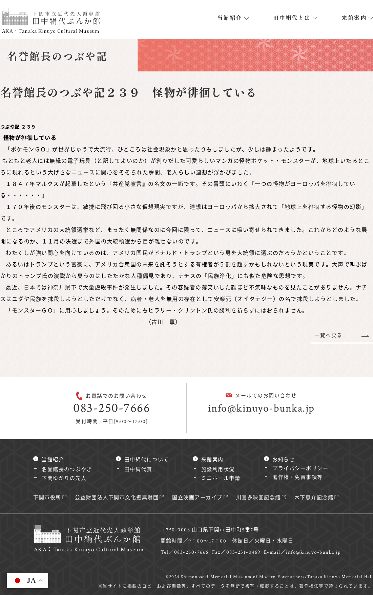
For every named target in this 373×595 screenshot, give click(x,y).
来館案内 (354, 18)
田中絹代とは (292, 18)
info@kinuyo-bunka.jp (261, 408)
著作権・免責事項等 (297, 477)
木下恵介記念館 (314, 497)
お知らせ (283, 460)
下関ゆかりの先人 (64, 478)
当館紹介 (229, 18)
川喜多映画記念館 (258, 497)
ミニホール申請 (221, 478)
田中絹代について (146, 460)
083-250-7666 (111, 408)
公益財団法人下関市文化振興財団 (117, 497)
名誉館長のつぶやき (67, 469)
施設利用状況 (218, 469)
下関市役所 (47, 497)
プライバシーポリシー (300, 468)
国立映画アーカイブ (197, 497)
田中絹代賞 (138, 469)
